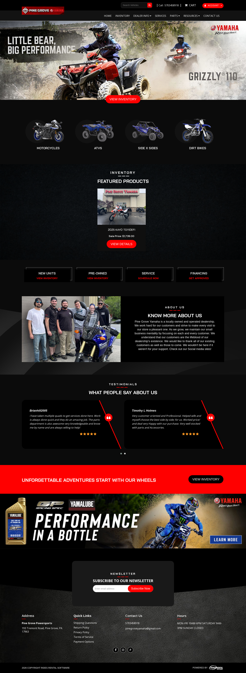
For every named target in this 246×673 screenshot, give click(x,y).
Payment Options (84, 641)
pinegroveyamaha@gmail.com (143, 628)
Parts (175, 16)
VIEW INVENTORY (123, 99)
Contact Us (211, 16)
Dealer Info (142, 16)
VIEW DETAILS (121, 244)
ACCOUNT (213, 5)
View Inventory (205, 479)
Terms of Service (83, 637)
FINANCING (198, 273)
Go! (150, 4)
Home (108, 16)
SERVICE (148, 273)
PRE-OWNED (98, 273)
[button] (121, 453)
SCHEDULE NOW (148, 278)
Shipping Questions (85, 622)
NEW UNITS (47, 273)
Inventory (122, 16)
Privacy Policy (81, 632)
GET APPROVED (199, 278)
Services (160, 16)
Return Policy (81, 627)
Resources (192, 16)
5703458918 (132, 623)
